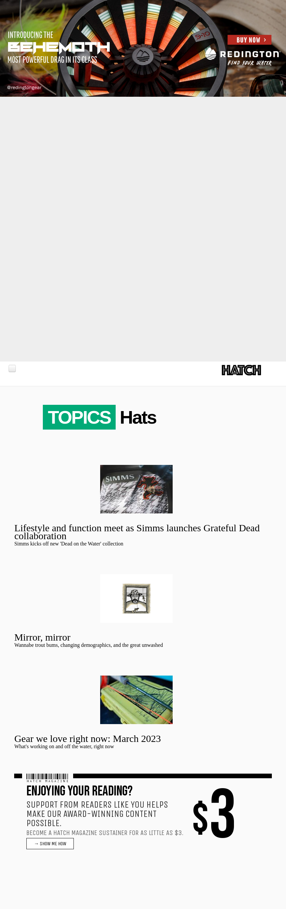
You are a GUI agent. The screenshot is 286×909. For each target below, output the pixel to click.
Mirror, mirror (42, 637)
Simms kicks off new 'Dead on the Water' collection (68, 543)
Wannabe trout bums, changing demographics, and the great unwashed (88, 645)
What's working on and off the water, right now (64, 746)
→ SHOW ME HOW (50, 844)
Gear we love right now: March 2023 (87, 738)
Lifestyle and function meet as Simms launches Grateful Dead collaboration (137, 531)
